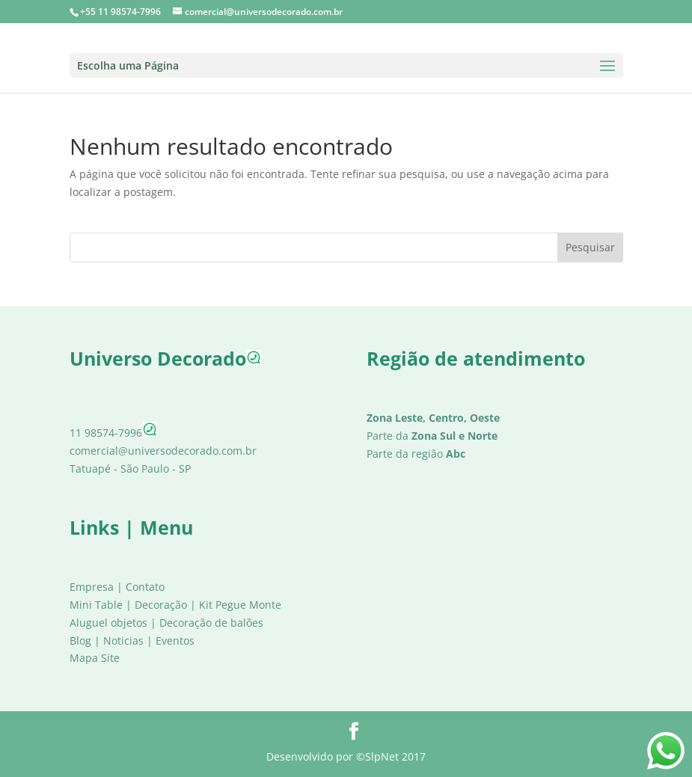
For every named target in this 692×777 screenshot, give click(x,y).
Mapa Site (95, 658)
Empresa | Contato (117, 587)
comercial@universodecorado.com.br (163, 450)
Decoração (161, 605)
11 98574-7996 (113, 433)
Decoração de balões (211, 622)
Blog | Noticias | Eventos (132, 640)
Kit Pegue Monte (240, 605)
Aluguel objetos (108, 622)
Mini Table (96, 605)
